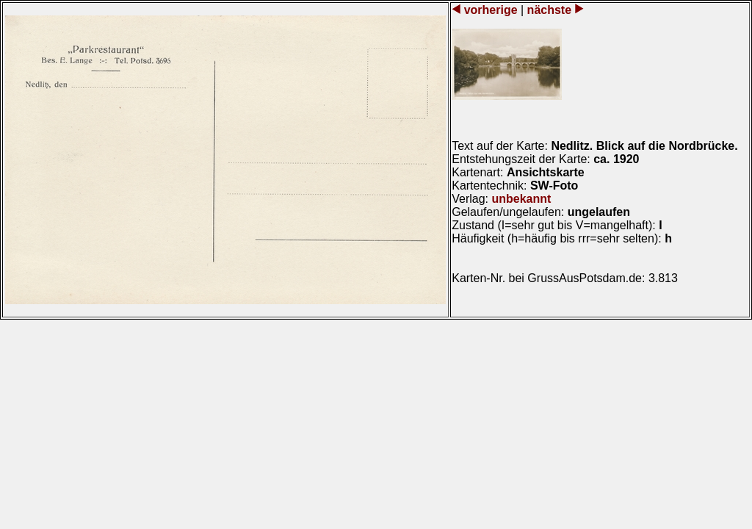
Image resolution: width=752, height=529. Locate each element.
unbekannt (521, 198)
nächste (549, 10)
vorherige (490, 10)
